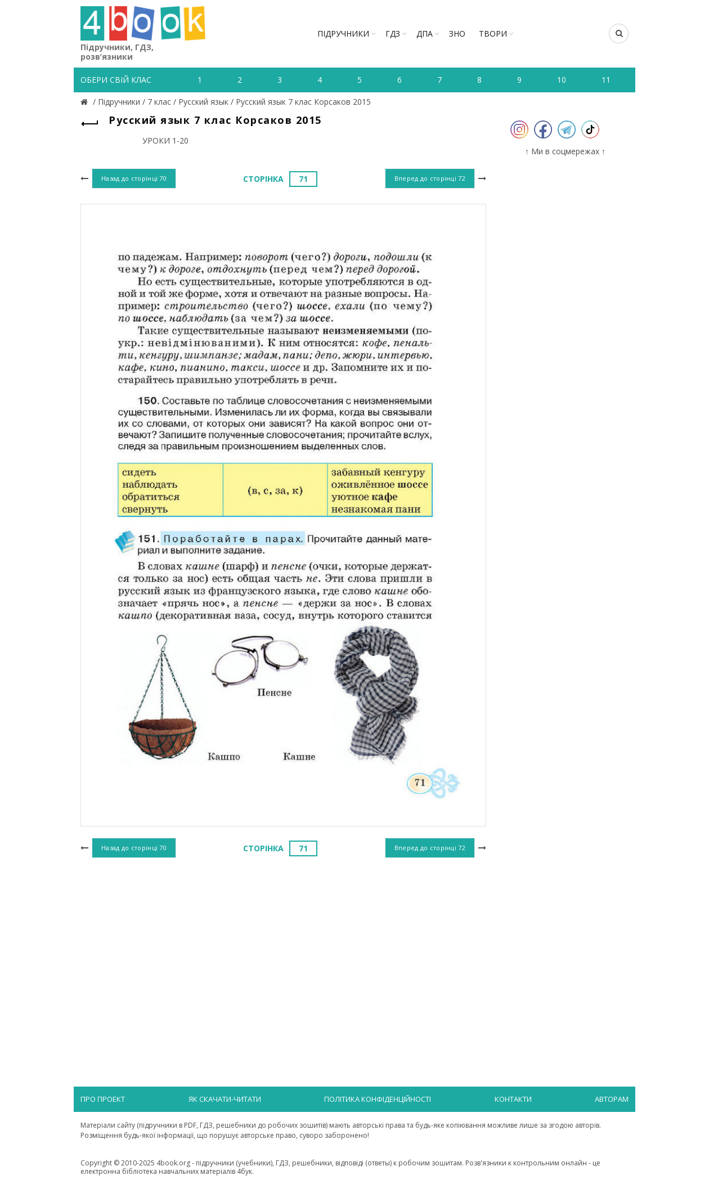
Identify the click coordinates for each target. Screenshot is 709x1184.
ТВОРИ (493, 33)
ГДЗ (392, 33)
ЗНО (457, 33)
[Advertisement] (283, 953)
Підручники (343, 33)
